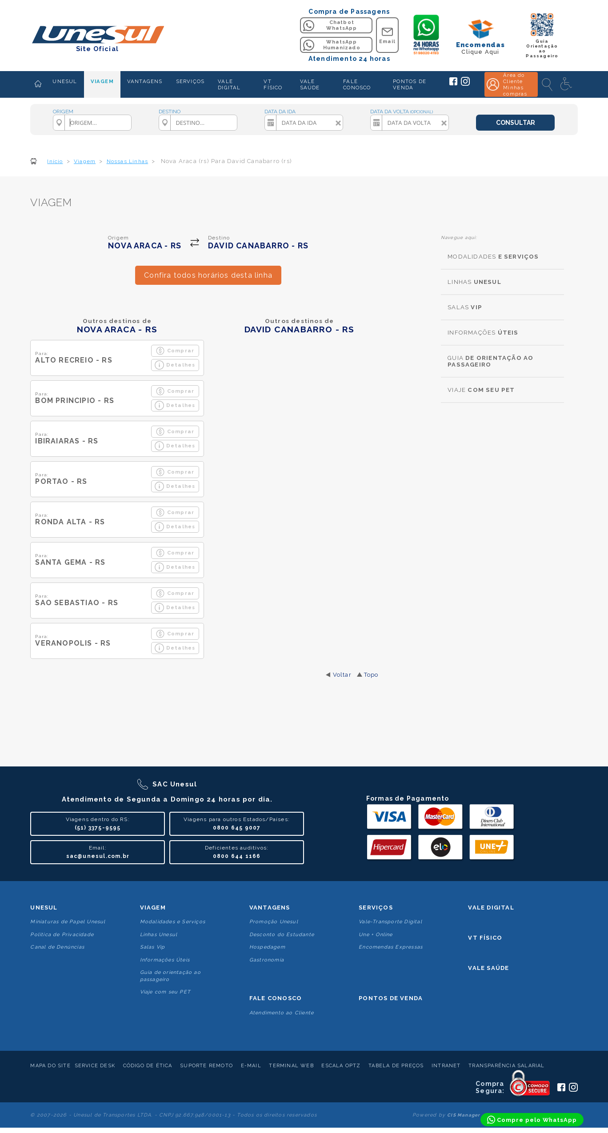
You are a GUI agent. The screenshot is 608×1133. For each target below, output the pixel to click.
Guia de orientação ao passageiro (170, 975)
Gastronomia (266, 960)
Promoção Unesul (273, 922)
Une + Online (375, 935)
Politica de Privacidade (62, 935)
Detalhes (175, 365)
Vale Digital (491, 907)
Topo (371, 674)
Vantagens (269, 907)
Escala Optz (340, 1066)
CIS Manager (463, 1115)
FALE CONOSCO (357, 84)
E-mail (251, 1066)
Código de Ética (147, 1066)
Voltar (342, 674)
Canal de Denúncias (57, 947)
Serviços (376, 907)
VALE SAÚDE (310, 84)
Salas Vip (152, 947)
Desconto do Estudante (281, 935)
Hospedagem (267, 947)
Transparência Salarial (506, 1066)
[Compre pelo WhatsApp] (532, 1119)
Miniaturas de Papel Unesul (67, 922)
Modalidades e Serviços (172, 922)
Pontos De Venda (391, 998)
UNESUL (64, 81)
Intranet (446, 1066)
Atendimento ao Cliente (281, 1013)
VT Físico (485, 937)
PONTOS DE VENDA (409, 84)
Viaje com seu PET (165, 992)
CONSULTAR (515, 122)
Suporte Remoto (206, 1066)
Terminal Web (291, 1066)
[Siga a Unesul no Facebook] (453, 83)
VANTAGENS (145, 81)
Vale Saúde (488, 968)
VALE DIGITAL (229, 84)
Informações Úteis (165, 960)
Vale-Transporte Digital (390, 922)
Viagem (153, 907)
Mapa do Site (50, 1066)
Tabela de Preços (396, 1066)
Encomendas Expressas (391, 947)
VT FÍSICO (273, 84)
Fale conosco (275, 998)
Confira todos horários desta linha (208, 275)
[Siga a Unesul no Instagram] (465, 84)
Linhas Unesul (159, 935)
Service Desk (95, 1066)
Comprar (175, 350)
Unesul (43, 907)
